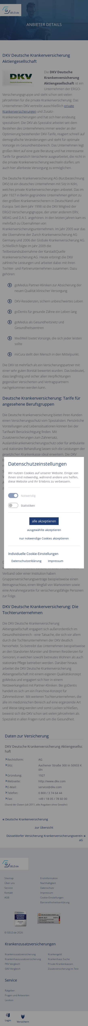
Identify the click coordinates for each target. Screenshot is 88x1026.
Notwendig (28, 496)
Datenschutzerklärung (26, 561)
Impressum (55, 561)
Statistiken (28, 505)
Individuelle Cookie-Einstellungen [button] (33, 554)
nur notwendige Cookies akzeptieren (44, 538)
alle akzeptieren (44, 521)
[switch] (13, 505)
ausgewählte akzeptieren (44, 530)
